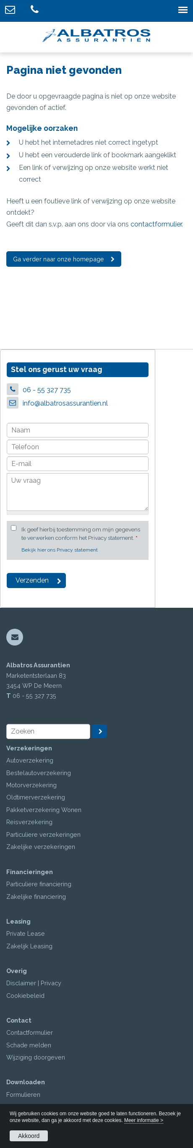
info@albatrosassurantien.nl (65, 403)
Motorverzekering (31, 785)
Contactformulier (29, 1032)
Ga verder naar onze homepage (58, 259)
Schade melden (28, 1045)
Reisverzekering (29, 821)
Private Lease (25, 933)
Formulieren (23, 1094)
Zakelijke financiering (36, 896)
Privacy (51, 983)
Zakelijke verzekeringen (40, 846)
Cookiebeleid (25, 995)
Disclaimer (21, 983)
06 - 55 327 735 (47, 390)
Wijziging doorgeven (35, 1057)
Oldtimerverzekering (35, 797)
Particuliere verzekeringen (43, 834)
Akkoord (28, 1135)
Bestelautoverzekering (38, 772)
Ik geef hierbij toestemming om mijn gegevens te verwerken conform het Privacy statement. (80, 533)
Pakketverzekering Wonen (43, 809)
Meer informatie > (143, 1120)
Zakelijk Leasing (29, 946)
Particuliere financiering (38, 884)
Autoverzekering (29, 760)
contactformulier (156, 224)
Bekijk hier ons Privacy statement (59, 550)
